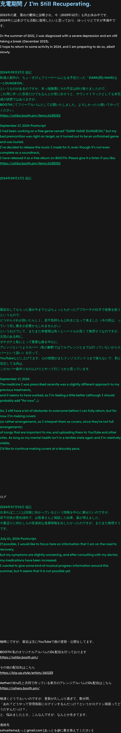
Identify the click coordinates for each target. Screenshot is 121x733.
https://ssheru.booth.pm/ (20, 688)
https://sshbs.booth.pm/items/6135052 (30, 115)
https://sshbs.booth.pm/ (19, 657)
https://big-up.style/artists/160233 (26, 673)
